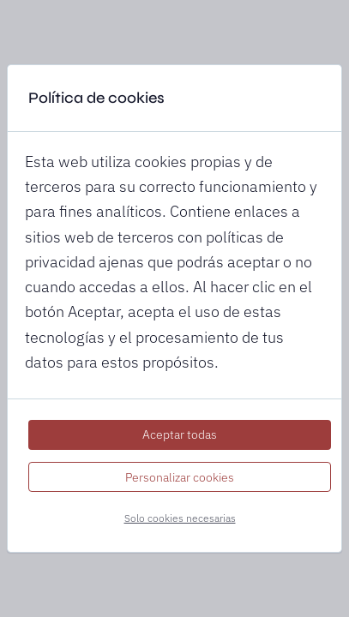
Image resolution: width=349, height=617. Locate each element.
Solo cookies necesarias (180, 518)
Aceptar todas (179, 434)
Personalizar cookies (179, 477)
